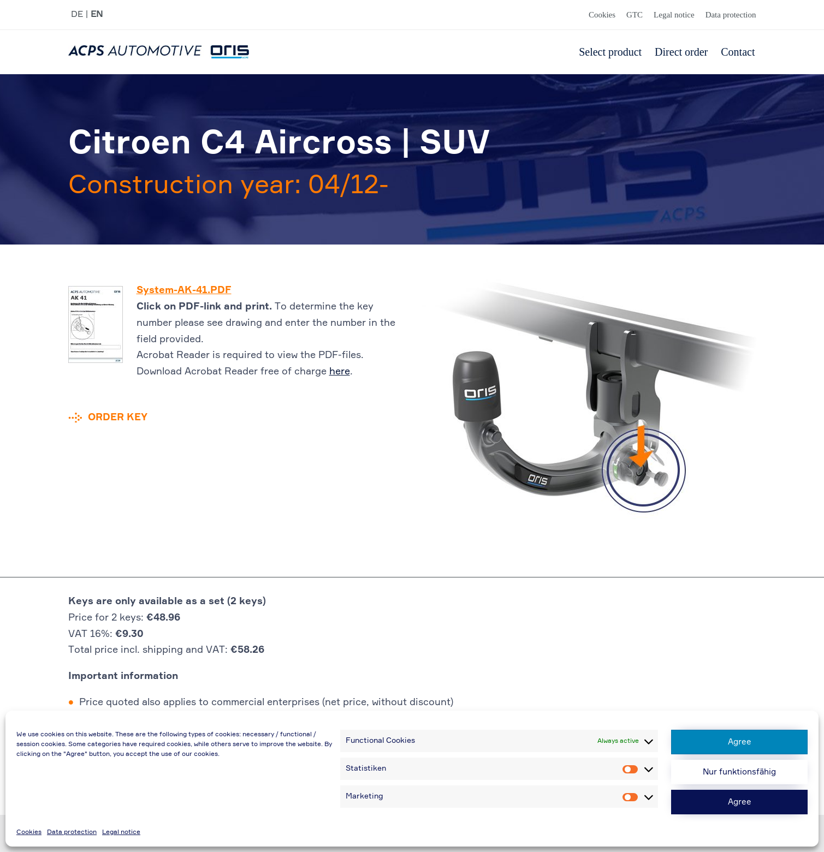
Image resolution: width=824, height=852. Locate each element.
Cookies (29, 832)
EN (97, 14)
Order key (117, 417)
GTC (634, 15)
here (339, 372)
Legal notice (121, 832)
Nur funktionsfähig (739, 772)
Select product (610, 52)
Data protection (72, 832)
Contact (738, 52)
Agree (739, 742)
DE (77, 14)
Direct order (681, 52)
